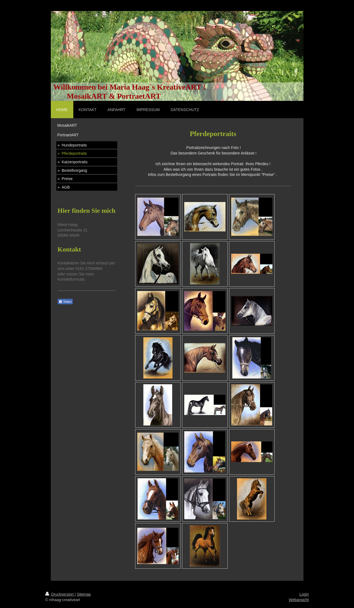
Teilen (65, 302)
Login (304, 594)
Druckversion (60, 594)
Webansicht (299, 600)
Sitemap (84, 594)
